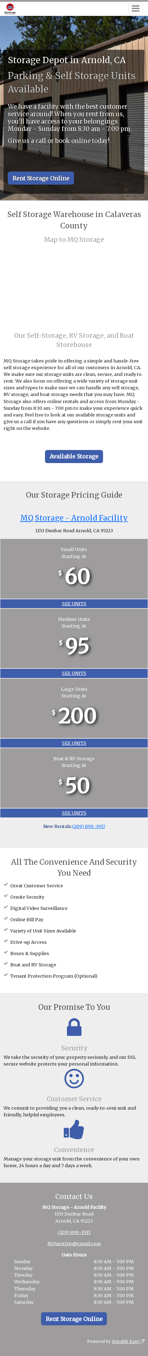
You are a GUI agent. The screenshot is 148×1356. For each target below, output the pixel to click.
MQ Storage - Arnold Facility (74, 518)
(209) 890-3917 (88, 826)
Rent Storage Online (40, 178)
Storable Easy (128, 1341)
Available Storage (74, 456)
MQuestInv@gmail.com (74, 1243)
